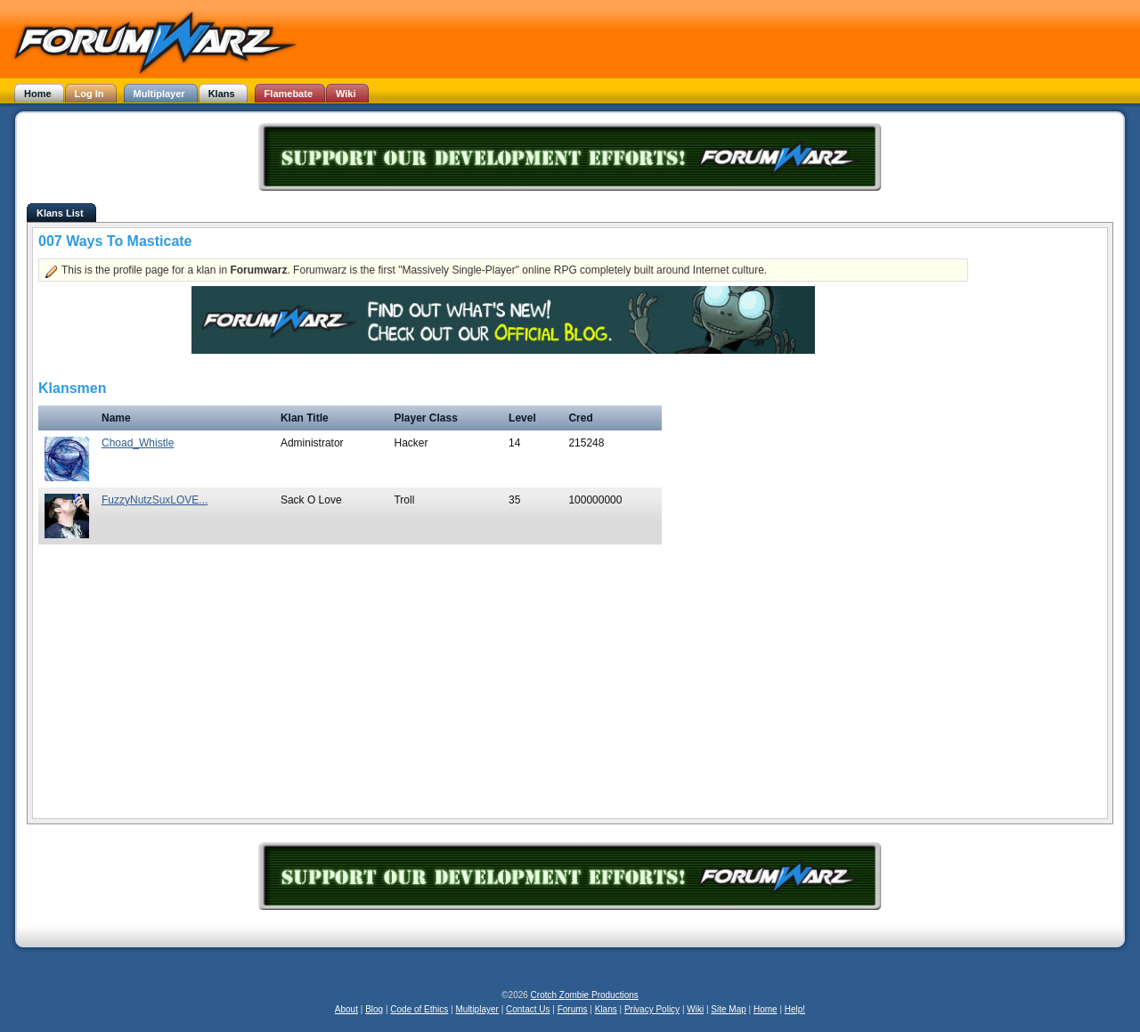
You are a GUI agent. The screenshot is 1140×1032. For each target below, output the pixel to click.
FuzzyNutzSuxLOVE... (155, 500)
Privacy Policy (652, 1009)
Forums (573, 1009)
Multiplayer (477, 1009)
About (346, 1009)
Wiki (695, 1009)
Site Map (728, 1009)
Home (765, 1009)
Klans (606, 1009)
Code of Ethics (419, 1009)
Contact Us (528, 1009)
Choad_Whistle (138, 443)
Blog (374, 1009)
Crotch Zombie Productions (585, 995)
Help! (795, 1009)
